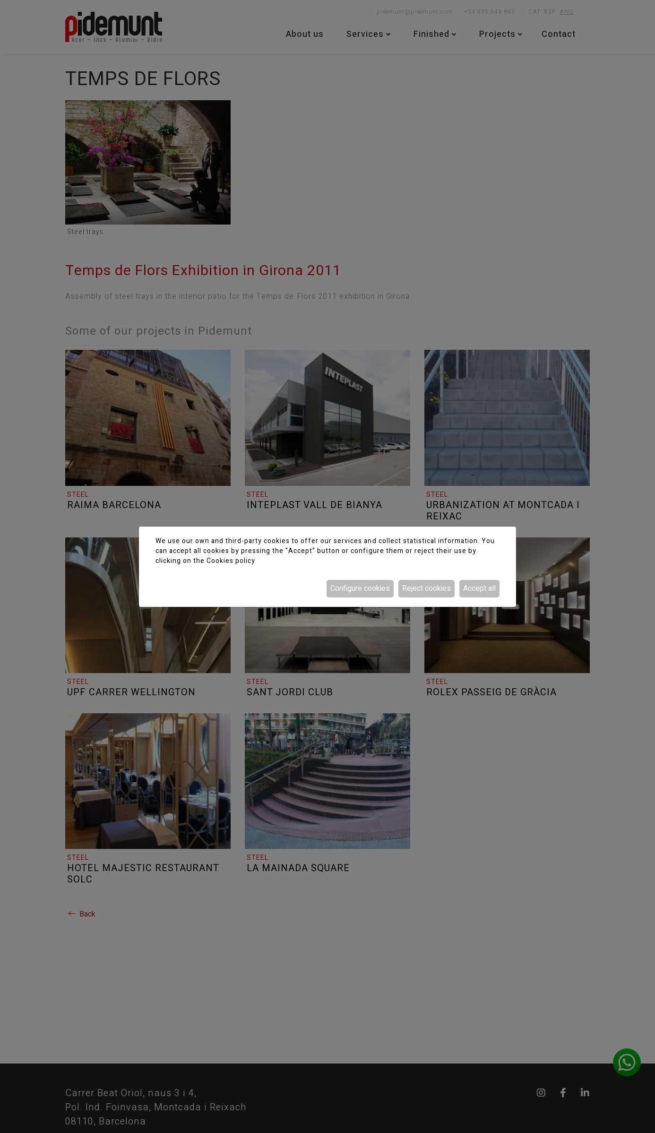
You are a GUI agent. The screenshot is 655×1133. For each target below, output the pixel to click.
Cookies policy (231, 561)
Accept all (479, 588)
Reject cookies (426, 588)
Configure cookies (360, 588)
